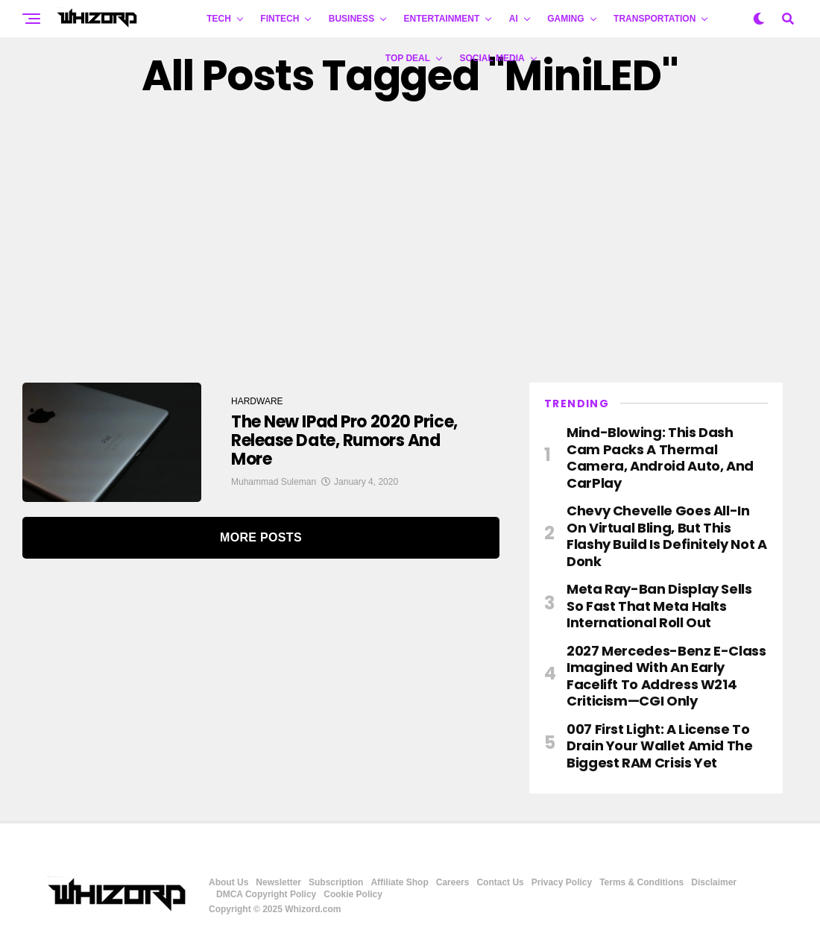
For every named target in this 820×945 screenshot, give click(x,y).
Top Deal (407, 58)
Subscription (336, 882)
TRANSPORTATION (655, 18)
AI (513, 18)
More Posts (261, 537)
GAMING (565, 18)
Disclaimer (714, 882)
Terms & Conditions (641, 882)
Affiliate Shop (399, 882)
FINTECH (279, 18)
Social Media (492, 58)
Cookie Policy (353, 894)
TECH (218, 18)
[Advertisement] (410, 240)
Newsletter (278, 882)
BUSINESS (351, 18)
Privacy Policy (562, 882)
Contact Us (499, 882)
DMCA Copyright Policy (266, 894)
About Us (228, 882)
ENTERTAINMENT (442, 18)
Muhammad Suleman (273, 482)
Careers (453, 882)
